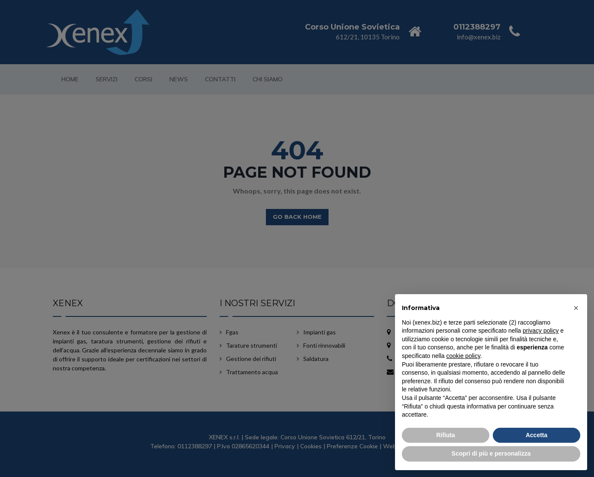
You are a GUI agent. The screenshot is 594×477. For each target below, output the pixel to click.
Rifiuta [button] (445, 435)
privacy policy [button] (541, 330)
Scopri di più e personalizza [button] (491, 453)
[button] (576, 308)
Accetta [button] (537, 435)
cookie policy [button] (463, 355)
